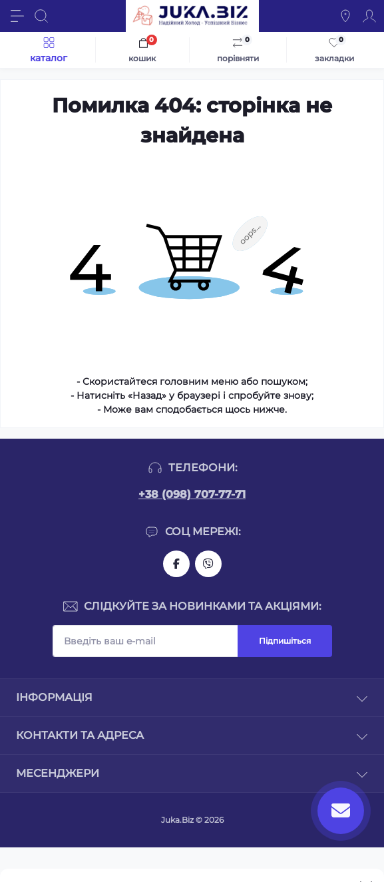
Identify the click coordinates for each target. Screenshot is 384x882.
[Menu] (17, 16)
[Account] (369, 16)
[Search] (41, 16)
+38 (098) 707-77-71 (192, 494)
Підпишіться (285, 641)
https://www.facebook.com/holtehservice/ (176, 563)
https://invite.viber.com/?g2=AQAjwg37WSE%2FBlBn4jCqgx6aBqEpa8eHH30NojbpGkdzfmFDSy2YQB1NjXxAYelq (208, 563)
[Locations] (345, 16)
